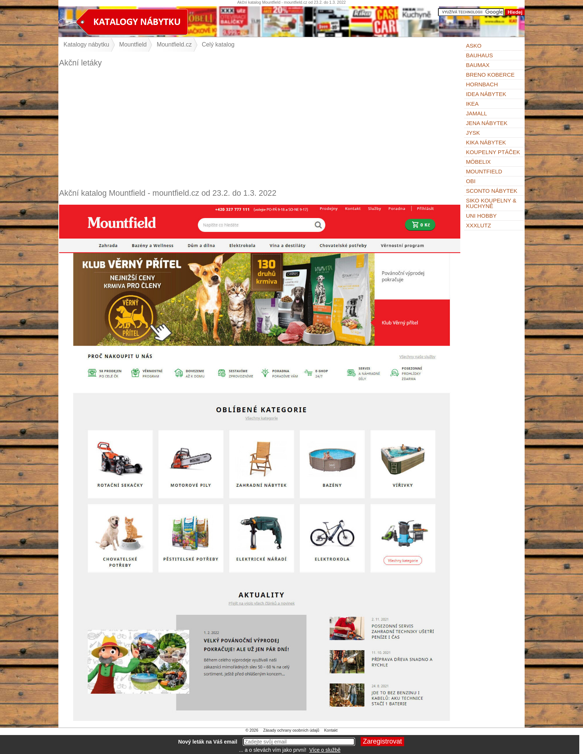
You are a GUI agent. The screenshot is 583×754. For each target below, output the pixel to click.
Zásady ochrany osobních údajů (291, 730)
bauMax (477, 65)
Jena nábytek (487, 123)
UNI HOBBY (481, 216)
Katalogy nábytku (86, 44)
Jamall (476, 113)
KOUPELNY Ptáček (493, 152)
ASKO (473, 45)
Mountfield (484, 171)
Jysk (473, 133)
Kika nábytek (486, 142)
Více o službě (325, 750)
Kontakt (331, 730)
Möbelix (478, 162)
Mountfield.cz (174, 44)
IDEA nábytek (486, 94)
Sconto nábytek (491, 191)
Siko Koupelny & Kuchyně (491, 203)
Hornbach (482, 84)
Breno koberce (490, 74)
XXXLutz (478, 225)
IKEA (472, 103)
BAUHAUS (479, 55)
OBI (471, 181)
